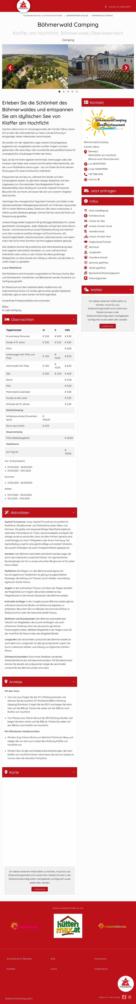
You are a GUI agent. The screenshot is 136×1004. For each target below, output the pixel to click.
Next (126, 67)
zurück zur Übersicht (119, 6)
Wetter (93, 289)
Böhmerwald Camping (68, 29)
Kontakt (94, 102)
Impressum (100, 958)
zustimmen (39, 889)
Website (92, 179)
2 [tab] (63, 91)
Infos (91, 201)
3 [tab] (68, 91)
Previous (10, 67)
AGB (53, 958)
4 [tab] (72, 91)
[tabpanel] (35, 66)
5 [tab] (76, 91)
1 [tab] (59, 91)
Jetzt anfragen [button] (100, 190)
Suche (54, 968)
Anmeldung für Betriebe (19, 958)
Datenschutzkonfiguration (19, 998)
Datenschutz (101, 968)
